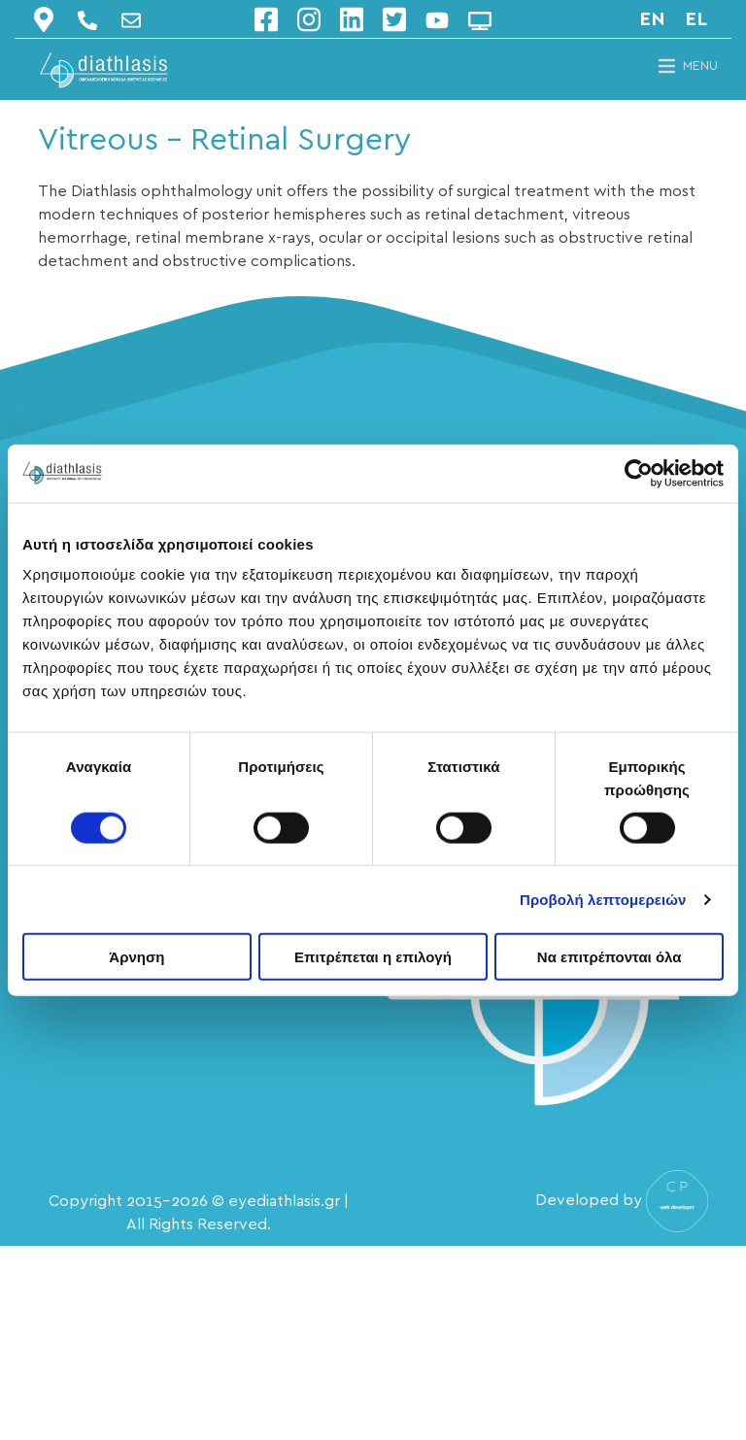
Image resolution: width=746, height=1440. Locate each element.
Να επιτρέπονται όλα (609, 957)
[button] (700, 66)
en (652, 19)
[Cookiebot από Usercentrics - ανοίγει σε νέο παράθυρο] (639, 472)
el (696, 19)
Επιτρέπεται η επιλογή (373, 957)
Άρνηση (136, 957)
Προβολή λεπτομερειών (603, 898)
